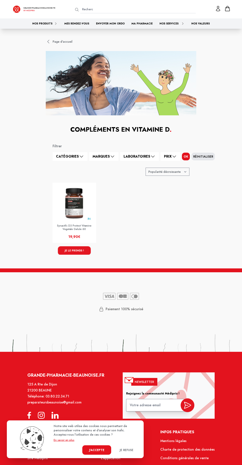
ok (186, 156)
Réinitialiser (203, 156)
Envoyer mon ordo (110, 24)
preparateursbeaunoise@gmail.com (57, 405)
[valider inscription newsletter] (185, 407)
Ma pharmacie (142, 24)
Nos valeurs (200, 24)
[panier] (227, 9)
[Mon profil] (218, 9)
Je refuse (126, 450)
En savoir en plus (64, 440)
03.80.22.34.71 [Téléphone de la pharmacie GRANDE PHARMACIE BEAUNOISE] (59, 400)
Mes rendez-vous (76, 24)
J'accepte (96, 450)
